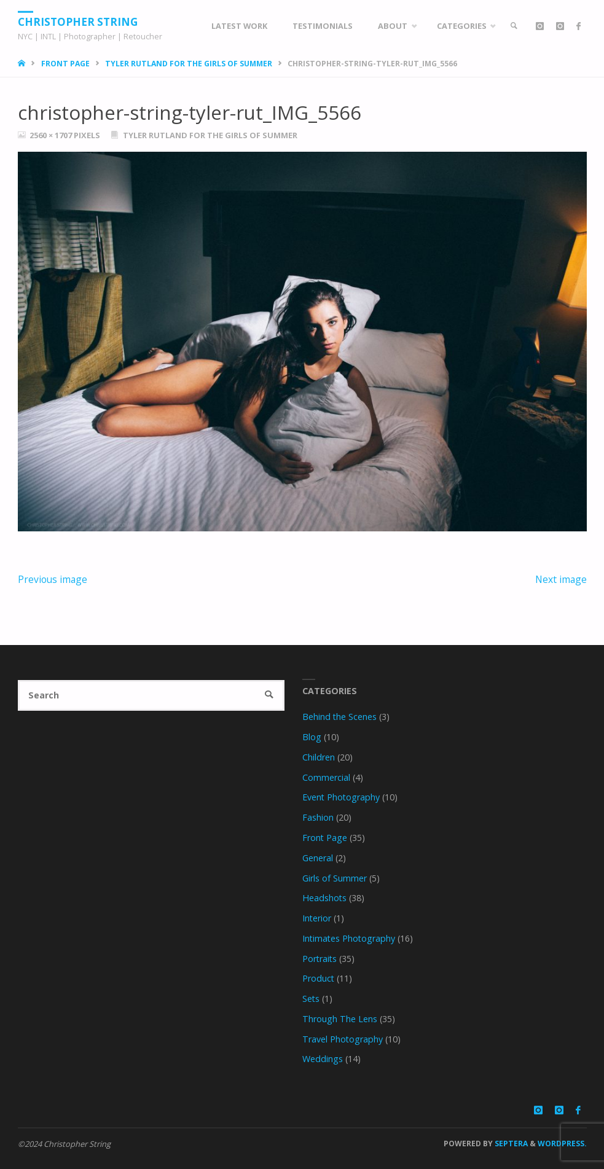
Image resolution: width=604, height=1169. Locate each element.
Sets (311, 998)
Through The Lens (339, 1019)
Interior (316, 918)
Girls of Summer (334, 878)
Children (318, 757)
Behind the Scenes (339, 716)
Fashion (318, 817)
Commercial (326, 777)
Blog (311, 737)
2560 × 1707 (51, 135)
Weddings (322, 1059)
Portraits (319, 958)
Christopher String (78, 21)
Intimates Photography (348, 938)
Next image (561, 579)
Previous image (52, 579)
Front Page (65, 63)
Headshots (324, 898)
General (317, 858)
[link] (514, 26)
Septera (510, 1143)
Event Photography (341, 797)
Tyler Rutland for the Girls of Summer (188, 63)
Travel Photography (342, 1039)
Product (318, 978)
